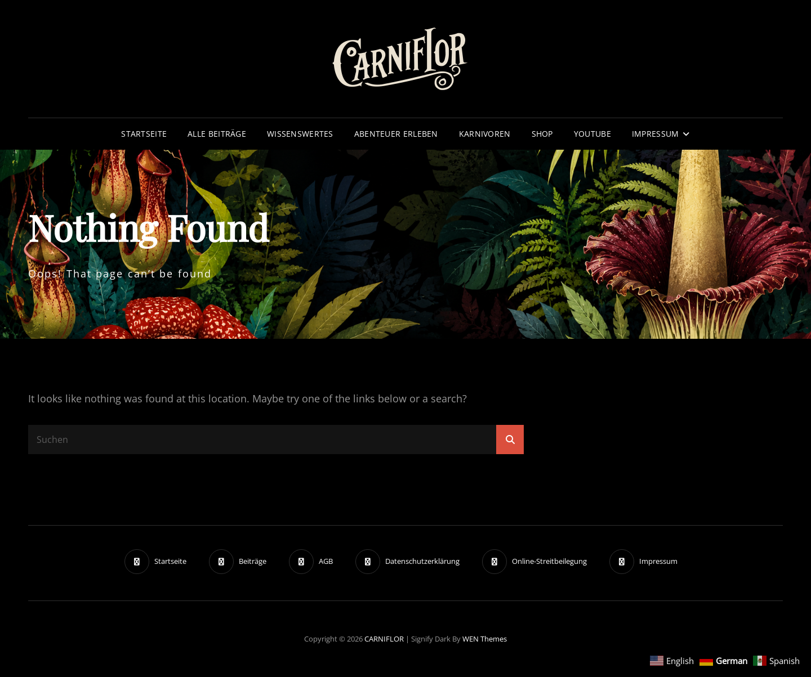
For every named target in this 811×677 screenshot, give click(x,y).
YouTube (592, 133)
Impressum (655, 133)
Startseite (144, 133)
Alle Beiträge (217, 133)
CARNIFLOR (384, 639)
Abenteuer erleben (396, 133)
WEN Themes (484, 639)
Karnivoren (485, 133)
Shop (542, 133)
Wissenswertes (300, 133)
